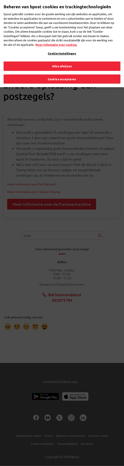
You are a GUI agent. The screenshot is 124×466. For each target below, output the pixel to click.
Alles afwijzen (62, 57)
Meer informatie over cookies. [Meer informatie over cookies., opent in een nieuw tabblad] (56, 35)
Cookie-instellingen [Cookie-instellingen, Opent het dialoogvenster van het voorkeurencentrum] (62, 44)
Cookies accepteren (62, 70)
